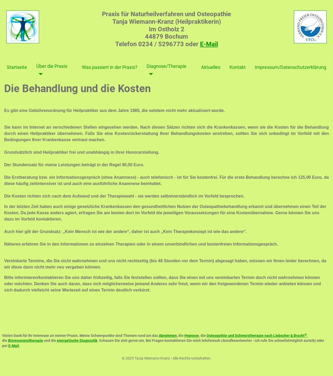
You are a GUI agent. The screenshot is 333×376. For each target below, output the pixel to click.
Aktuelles (210, 67)
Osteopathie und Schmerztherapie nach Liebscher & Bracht (257, 335)
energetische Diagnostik (77, 340)
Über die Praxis (51, 66)
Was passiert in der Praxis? (109, 67)
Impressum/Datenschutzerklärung (290, 67)
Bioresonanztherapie (25, 340)
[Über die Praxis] (39, 74)
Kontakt (237, 67)
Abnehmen (168, 335)
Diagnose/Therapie (166, 66)
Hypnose (191, 335)
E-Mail (209, 44)
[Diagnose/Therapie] (150, 74)
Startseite (17, 67)
